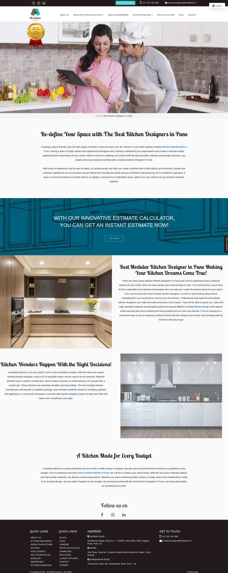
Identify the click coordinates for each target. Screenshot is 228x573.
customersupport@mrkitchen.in (182, 2)
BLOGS (62, 537)
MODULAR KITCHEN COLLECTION (88, 15)
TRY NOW (114, 238)
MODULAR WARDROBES (118, 15)
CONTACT (192, 15)
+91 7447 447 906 (150, 2)
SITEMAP (63, 565)
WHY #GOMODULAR (40, 555)
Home (98, 116)
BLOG (181, 15)
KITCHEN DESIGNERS (41, 541)
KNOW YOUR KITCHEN (42, 544)
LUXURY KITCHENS (125, 3)
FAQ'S (62, 541)
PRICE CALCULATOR (166, 15)
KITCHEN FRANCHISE (143, 15)
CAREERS (64, 544)
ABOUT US (64, 15)
